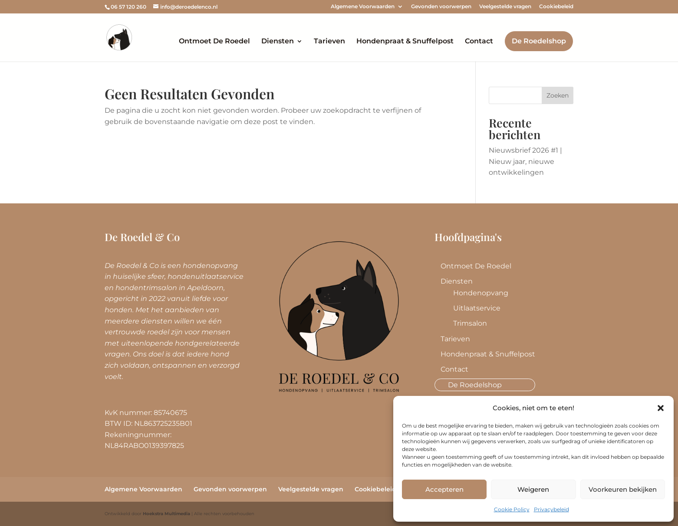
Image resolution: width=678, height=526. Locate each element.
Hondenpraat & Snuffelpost (405, 41)
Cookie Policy (512, 509)
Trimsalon (470, 323)
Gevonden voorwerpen (441, 7)
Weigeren (533, 489)
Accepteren (444, 489)
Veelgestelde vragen (505, 7)
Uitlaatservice (476, 308)
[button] (660, 408)
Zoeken (557, 95)
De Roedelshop (539, 41)
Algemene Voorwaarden (363, 7)
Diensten (277, 41)
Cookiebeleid (556, 7)
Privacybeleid (551, 509)
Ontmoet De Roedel (214, 41)
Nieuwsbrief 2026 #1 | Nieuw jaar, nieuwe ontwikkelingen (525, 161)
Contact (479, 41)
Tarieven (329, 41)
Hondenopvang (480, 293)
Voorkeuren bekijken (623, 489)
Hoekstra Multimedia (166, 513)
